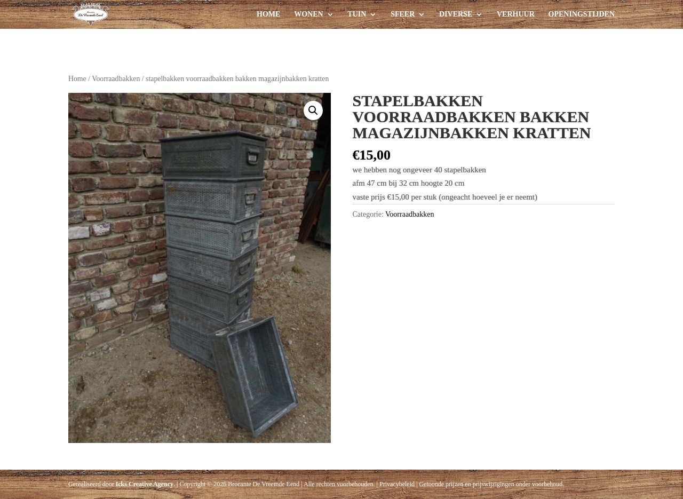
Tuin (356, 14)
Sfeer (403, 14)
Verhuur (516, 14)
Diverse (455, 14)
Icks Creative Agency (144, 484)
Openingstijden (582, 14)
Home (268, 14)
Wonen (308, 14)
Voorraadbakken (116, 79)
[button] (313, 110)
